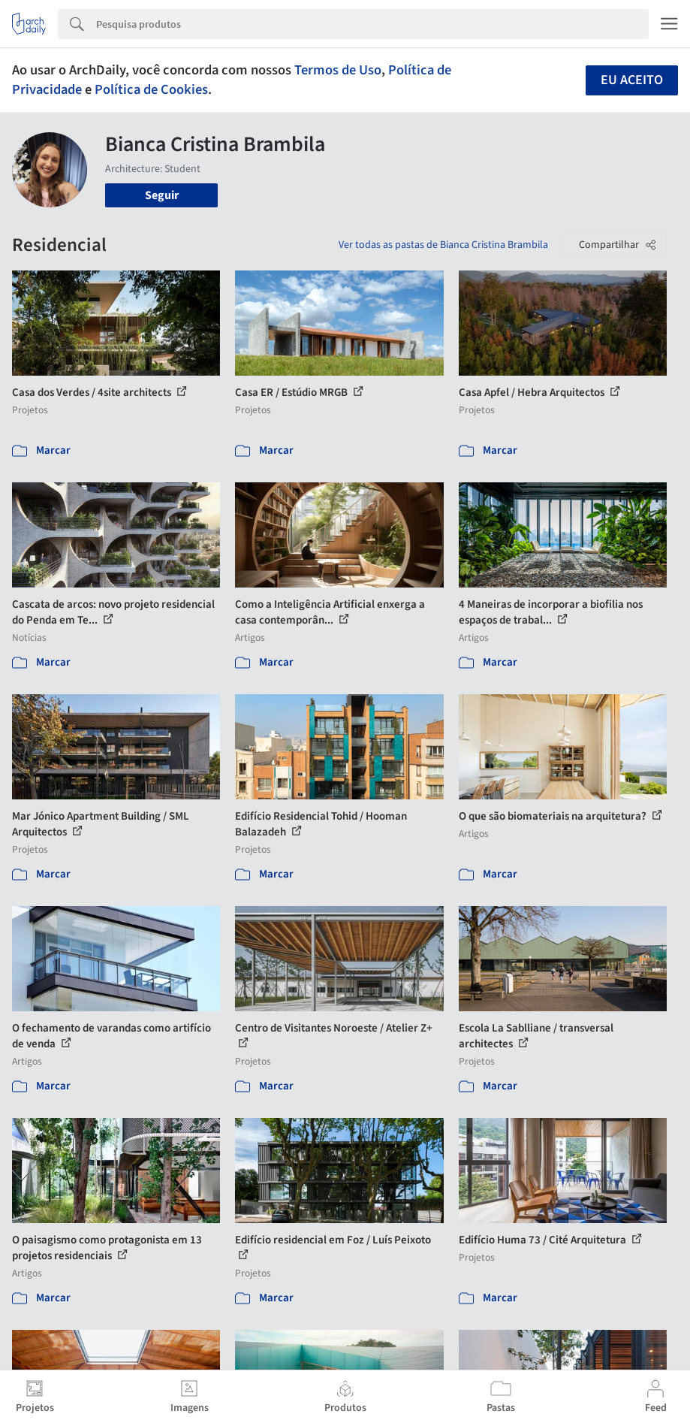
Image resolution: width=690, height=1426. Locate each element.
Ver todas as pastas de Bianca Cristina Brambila (443, 245)
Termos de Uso (337, 70)
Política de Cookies (151, 89)
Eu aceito (632, 80)
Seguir (162, 195)
